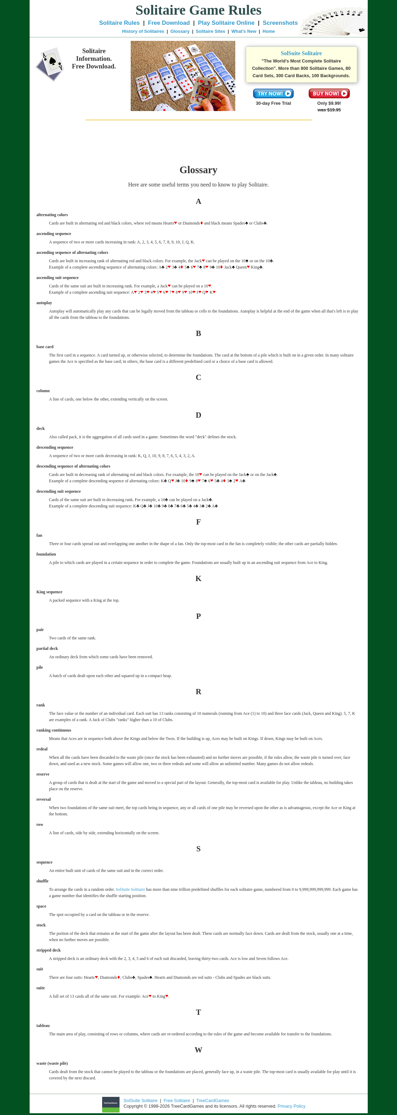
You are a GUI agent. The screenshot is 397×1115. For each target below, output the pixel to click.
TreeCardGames (212, 1100)
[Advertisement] (199, 141)
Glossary (180, 31)
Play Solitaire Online (226, 23)
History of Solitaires (143, 31)
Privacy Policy (291, 1106)
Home (268, 31)
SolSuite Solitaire (301, 53)
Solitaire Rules (119, 23)
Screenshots (280, 23)
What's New (243, 31)
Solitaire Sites (211, 31)
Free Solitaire (177, 1100)
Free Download (169, 23)
